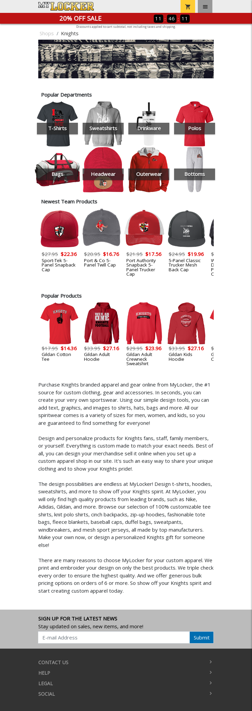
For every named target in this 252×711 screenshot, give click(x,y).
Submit (202, 637)
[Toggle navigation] (205, 6)
